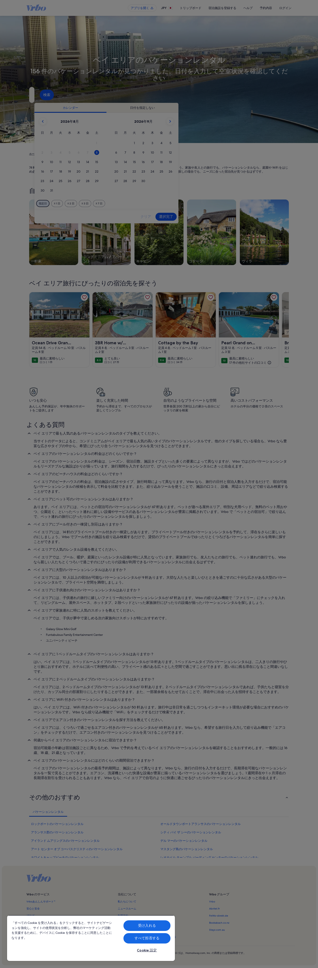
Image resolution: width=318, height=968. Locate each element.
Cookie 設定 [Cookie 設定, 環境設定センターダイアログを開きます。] (147, 950)
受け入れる (147, 925)
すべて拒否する (146, 938)
